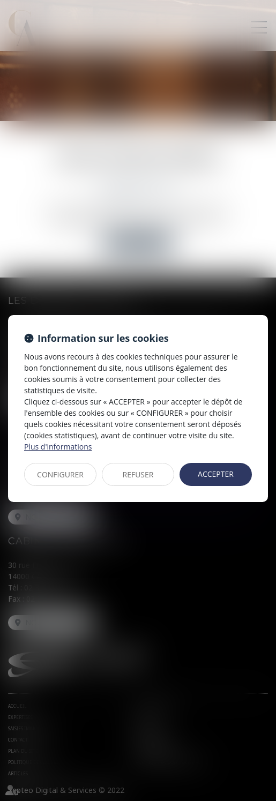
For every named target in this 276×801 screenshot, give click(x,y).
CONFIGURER (60, 474)
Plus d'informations (58, 446)
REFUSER (138, 474)
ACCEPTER (216, 474)
